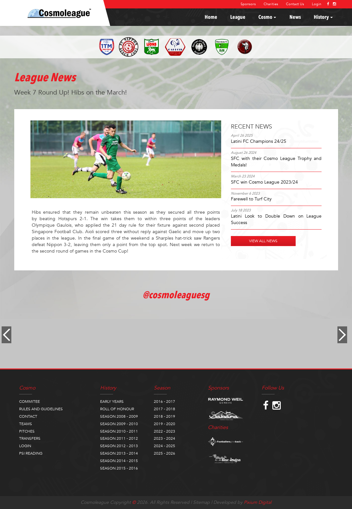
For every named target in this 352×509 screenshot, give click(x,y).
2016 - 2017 (164, 401)
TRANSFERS (29, 438)
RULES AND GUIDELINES (41, 409)
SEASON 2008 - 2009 (119, 416)
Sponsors (248, 4)
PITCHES (27, 431)
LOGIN (25, 445)
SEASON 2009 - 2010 (119, 423)
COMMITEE (29, 401)
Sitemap (201, 502)
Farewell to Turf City (251, 199)
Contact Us (295, 4)
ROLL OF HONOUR (117, 409)
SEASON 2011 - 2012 (119, 438)
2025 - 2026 (164, 453)
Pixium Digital (257, 502)
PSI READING (30, 453)
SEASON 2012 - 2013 (119, 445)
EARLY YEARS (112, 401)
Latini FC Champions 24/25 (258, 141)
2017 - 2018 (164, 409)
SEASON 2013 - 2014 (119, 453)
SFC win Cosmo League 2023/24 (264, 182)
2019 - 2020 (164, 423)
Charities (271, 4)
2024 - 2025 (164, 445)
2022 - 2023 (164, 431)
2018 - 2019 (164, 416)
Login (316, 4)
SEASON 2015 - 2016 (119, 468)
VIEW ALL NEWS (263, 240)
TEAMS (25, 423)
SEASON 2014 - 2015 (119, 460)
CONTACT (28, 416)
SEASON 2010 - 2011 (119, 431)
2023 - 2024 (164, 438)
